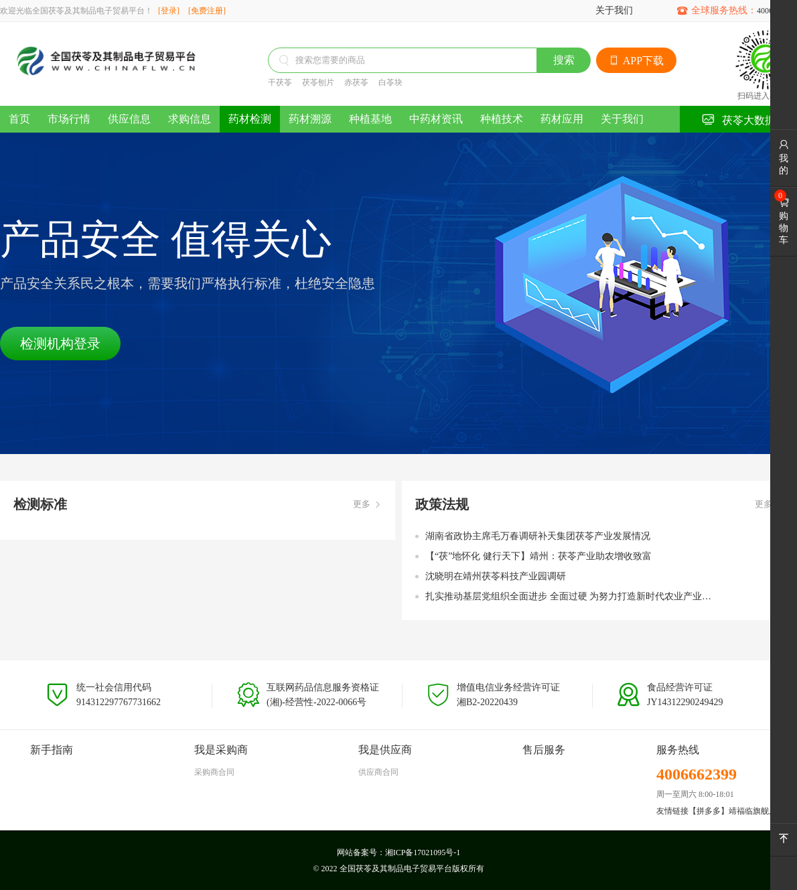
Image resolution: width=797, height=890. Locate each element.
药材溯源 (310, 119)
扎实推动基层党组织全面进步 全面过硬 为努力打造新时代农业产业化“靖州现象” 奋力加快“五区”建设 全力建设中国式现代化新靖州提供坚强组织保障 (572, 596)
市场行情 (69, 119)
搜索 (564, 60)
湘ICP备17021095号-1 (423, 852)
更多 (367, 505)
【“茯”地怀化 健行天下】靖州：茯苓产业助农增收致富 (538, 556)
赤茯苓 (356, 82)
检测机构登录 (60, 343)
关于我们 (614, 10)
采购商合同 (214, 772)
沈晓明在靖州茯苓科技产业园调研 (495, 576)
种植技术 (501, 119)
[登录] (168, 10)
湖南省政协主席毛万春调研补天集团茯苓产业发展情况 (537, 536)
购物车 (783, 221)
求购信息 (189, 119)
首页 (19, 119)
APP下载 (636, 60)
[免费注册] (207, 10)
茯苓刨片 (318, 82)
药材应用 (561, 119)
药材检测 (249, 119)
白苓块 (390, 82)
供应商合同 (378, 772)
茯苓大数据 (738, 119)
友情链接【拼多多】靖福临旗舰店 (716, 811)
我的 (783, 157)
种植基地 (370, 119)
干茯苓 (280, 82)
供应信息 (129, 119)
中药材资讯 (436, 119)
